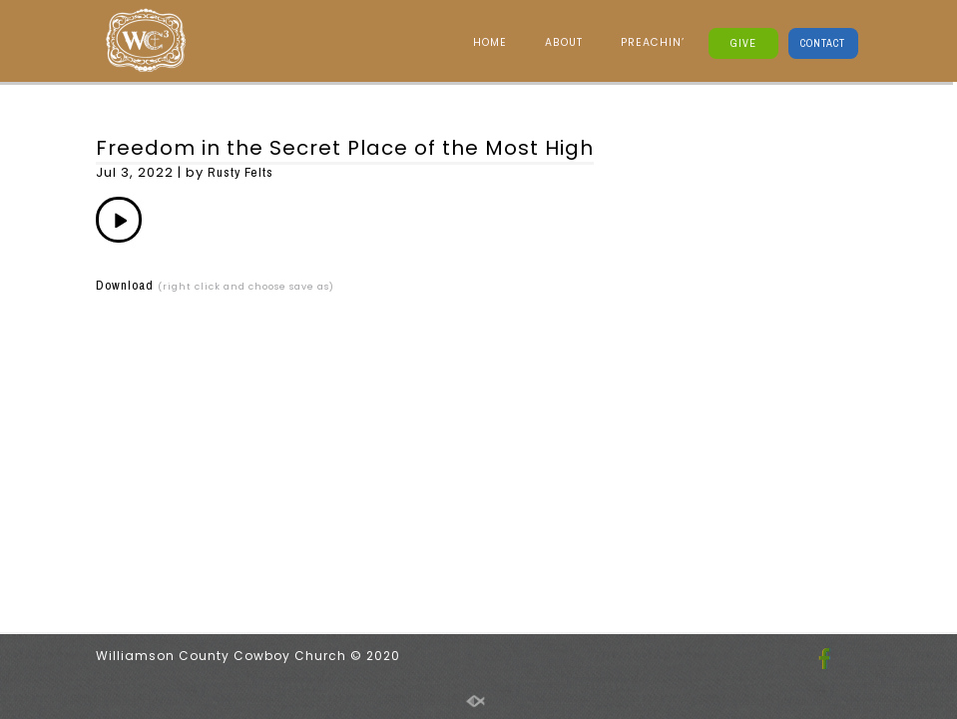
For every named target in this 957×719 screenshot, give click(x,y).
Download (125, 285)
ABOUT (564, 42)
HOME (490, 42)
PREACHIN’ (653, 42)
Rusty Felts (240, 172)
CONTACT (822, 43)
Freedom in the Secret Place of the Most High (345, 148)
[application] (119, 220)
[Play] (119, 220)
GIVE (743, 43)
